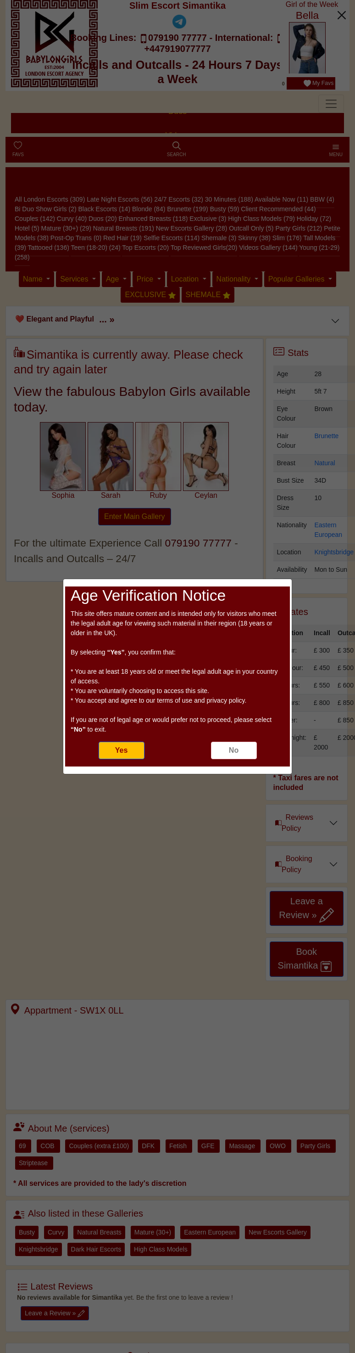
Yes (121, 750)
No (234, 750)
